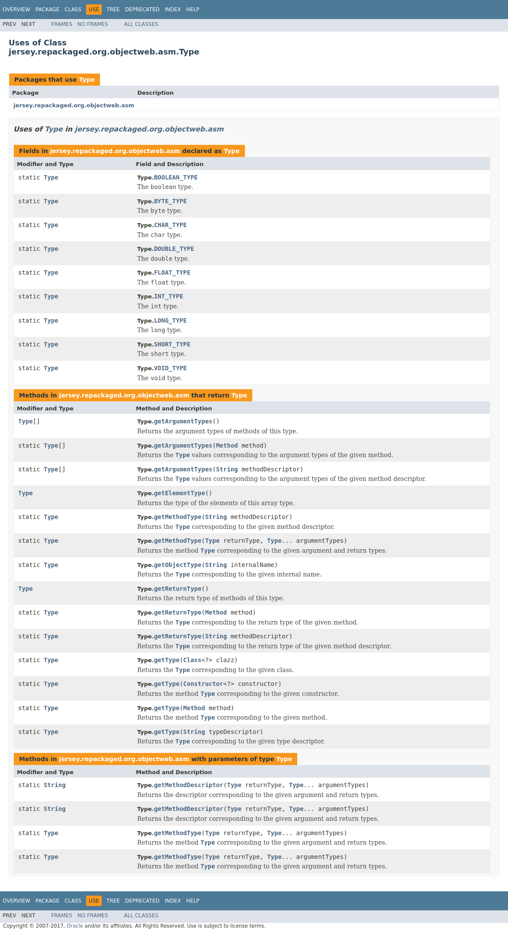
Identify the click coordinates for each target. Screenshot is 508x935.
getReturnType (178, 588)
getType (167, 659)
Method (227, 445)
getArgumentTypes (183, 421)
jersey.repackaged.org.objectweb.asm (73, 105)
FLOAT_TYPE (172, 272)
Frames (61, 24)
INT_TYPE (168, 296)
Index (173, 9)
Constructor (203, 683)
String (227, 469)
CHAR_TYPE (170, 224)
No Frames (92, 24)
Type (87, 79)
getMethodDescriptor (188, 784)
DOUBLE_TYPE (174, 248)
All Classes (141, 24)
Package (47, 9)
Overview (16, 9)
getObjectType (178, 564)
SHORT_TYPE (172, 344)
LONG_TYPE (170, 320)
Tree (113, 9)
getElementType (179, 493)
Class (72, 9)
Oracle (75, 926)
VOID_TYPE (170, 368)
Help (192, 9)
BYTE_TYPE (170, 201)
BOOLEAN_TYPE (176, 177)
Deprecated (142, 9)
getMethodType (178, 516)
